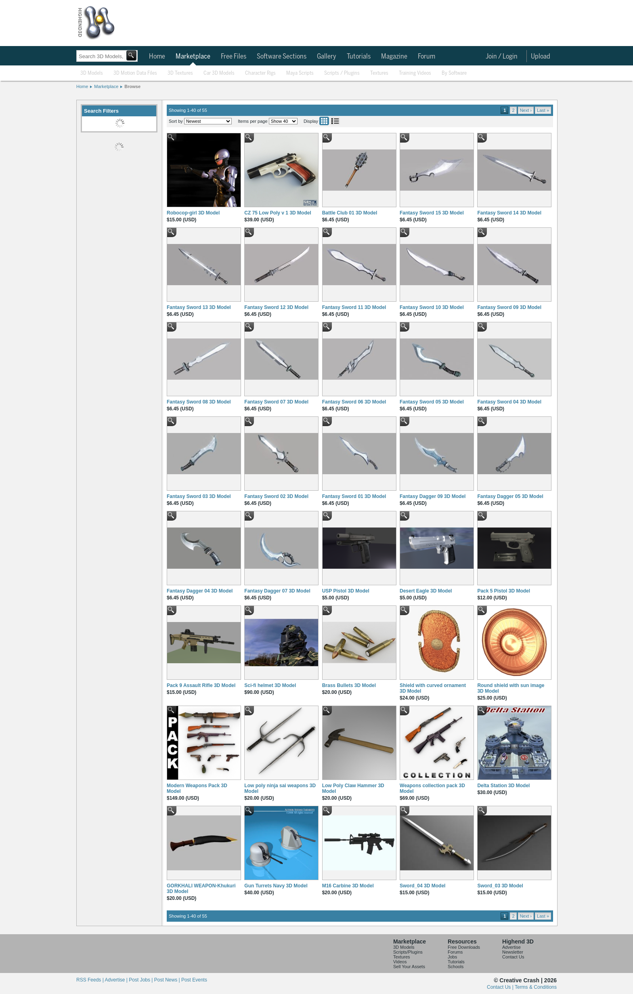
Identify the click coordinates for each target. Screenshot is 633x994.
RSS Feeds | (90, 980)
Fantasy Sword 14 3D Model (509, 213)
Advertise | (117, 980)
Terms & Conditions (536, 987)
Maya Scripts (300, 73)
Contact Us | (501, 987)
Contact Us (513, 956)
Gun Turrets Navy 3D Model (275, 886)
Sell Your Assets (409, 966)
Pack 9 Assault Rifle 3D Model (201, 685)
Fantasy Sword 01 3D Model (354, 496)
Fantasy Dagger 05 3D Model (510, 496)
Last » (543, 110)
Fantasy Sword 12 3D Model (276, 307)
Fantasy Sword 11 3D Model (354, 307)
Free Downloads (464, 947)
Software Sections (281, 56)
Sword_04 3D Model (422, 886)
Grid (324, 121)
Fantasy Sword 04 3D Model (509, 402)
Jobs (452, 956)
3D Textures (180, 73)
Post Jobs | (141, 980)
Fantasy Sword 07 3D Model (276, 402)
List (335, 121)
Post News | (167, 980)
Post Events (194, 980)
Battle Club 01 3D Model (349, 213)
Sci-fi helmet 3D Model (270, 685)
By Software (454, 73)
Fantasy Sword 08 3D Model (199, 402)
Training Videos (415, 73)
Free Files (233, 56)
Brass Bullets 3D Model (349, 685)
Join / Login (502, 56)
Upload (540, 56)
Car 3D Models (219, 73)
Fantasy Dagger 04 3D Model (200, 591)
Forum (426, 56)
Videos (400, 961)
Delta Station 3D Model (503, 785)
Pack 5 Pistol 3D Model (503, 591)
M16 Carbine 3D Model (348, 886)
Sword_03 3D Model (500, 886)
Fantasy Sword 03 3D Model (199, 496)
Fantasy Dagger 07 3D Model (277, 591)
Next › (526, 110)
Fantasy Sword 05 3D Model (432, 402)
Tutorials (359, 56)
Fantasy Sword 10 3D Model (432, 307)
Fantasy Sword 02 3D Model (276, 496)
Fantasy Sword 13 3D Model (199, 307)
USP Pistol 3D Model (345, 591)
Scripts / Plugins (342, 73)
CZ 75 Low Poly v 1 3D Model (277, 213)
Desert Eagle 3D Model (426, 591)
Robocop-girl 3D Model (193, 213)
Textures (379, 73)
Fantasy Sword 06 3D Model (354, 402)
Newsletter (512, 952)
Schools (455, 966)
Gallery (326, 56)
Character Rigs (260, 73)
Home (157, 56)
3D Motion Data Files (135, 73)
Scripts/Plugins (408, 952)
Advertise (511, 947)
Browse (132, 86)
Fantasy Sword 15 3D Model (432, 213)
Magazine (394, 56)
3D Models (91, 73)
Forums (455, 952)
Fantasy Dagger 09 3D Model (432, 496)
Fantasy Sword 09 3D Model (509, 307)
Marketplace (193, 56)
